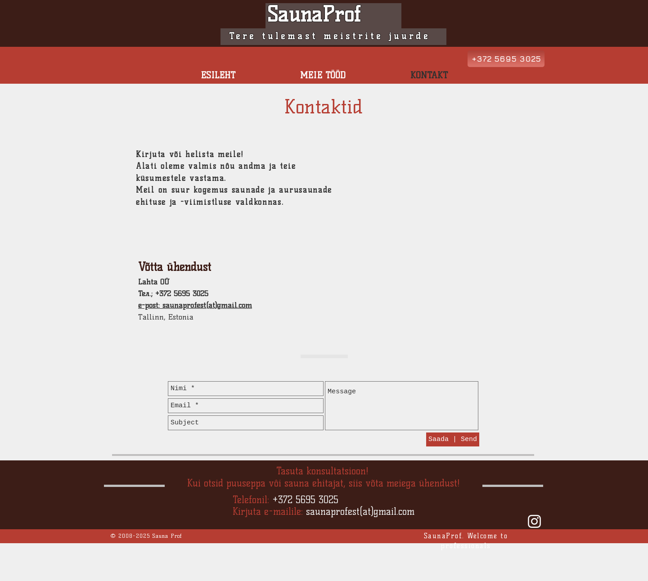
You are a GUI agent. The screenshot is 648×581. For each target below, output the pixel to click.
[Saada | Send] (452, 439)
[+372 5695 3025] (506, 58)
